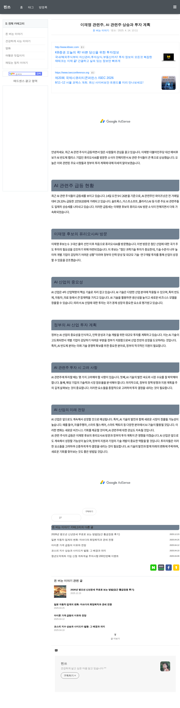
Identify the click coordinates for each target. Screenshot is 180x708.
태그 (31, 7)
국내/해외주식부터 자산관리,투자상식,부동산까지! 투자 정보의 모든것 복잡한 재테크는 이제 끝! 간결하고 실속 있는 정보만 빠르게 (103, 59)
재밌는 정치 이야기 (16, 62)
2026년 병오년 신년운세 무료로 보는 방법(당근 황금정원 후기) (85, 534)
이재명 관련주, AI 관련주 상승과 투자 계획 (115, 25)
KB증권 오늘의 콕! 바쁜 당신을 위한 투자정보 (87, 52)
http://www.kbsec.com (67, 47)
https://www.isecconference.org (72, 72)
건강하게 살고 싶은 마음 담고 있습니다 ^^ (83, 668)
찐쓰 (7, 7)
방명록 (43, 7)
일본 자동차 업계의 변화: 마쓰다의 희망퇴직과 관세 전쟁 (82, 539)
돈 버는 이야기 (101, 30)
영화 (8, 48)
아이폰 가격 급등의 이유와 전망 (68, 545)
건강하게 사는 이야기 (18, 41)
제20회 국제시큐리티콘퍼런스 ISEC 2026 (84, 78)
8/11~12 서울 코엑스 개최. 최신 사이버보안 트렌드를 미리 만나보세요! (99, 82)
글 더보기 (115, 638)
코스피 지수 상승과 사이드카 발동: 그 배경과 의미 (78, 550)
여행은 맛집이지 (15, 55)
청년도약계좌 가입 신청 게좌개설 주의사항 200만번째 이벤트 (85, 556)
